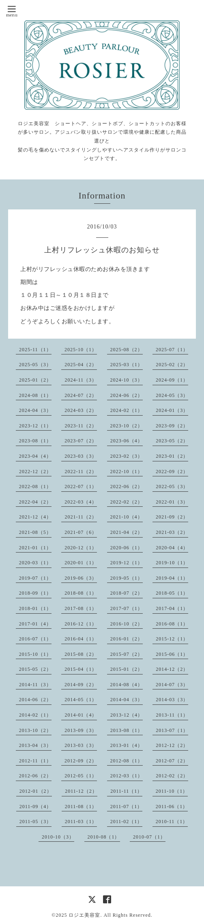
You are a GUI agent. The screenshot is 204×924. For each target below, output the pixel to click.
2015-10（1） (35, 654)
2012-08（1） (126, 761)
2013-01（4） (126, 745)
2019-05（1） (126, 578)
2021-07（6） (80, 532)
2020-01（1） (80, 562)
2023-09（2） (172, 426)
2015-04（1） (80, 669)
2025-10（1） (80, 349)
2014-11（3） (35, 684)
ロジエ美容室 (84, 915)
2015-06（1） (172, 654)
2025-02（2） (172, 364)
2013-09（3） (80, 730)
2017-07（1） (126, 608)
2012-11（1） (35, 761)
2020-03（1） (35, 562)
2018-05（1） (172, 593)
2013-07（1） (172, 730)
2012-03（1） (126, 776)
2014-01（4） (80, 715)
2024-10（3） (126, 380)
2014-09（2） (80, 684)
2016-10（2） (126, 624)
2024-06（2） (126, 395)
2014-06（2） (35, 699)
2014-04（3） (126, 699)
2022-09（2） (172, 471)
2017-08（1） (80, 608)
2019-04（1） (172, 578)
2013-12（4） (126, 715)
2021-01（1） (35, 548)
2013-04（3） (35, 745)
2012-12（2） (172, 745)
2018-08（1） (80, 593)
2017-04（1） (172, 608)
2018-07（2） (126, 593)
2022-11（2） (80, 471)
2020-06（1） (126, 548)
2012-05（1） (80, 776)
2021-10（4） (126, 517)
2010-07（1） (149, 837)
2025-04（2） (80, 364)
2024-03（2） (80, 410)
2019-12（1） (126, 562)
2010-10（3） (58, 837)
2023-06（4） (126, 441)
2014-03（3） (172, 699)
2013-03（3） (80, 745)
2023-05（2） (172, 441)
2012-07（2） (172, 761)
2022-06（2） (126, 486)
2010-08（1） (104, 837)
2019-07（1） (35, 578)
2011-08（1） (81, 806)
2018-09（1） (35, 593)
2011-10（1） (172, 791)
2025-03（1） (126, 364)
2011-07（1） (126, 806)
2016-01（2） (126, 639)
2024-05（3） (172, 395)
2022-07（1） (80, 486)
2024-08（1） (35, 395)
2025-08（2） (126, 349)
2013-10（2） (35, 730)
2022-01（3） (172, 502)
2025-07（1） (172, 349)
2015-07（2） (126, 654)
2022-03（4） (80, 502)
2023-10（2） (126, 426)
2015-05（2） (35, 669)
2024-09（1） (172, 380)
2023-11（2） (80, 426)
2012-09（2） (80, 761)
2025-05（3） (35, 364)
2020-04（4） (172, 548)
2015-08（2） (80, 654)
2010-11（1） (172, 821)
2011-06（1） (172, 806)
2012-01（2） (35, 791)
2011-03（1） (81, 821)
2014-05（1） (80, 699)
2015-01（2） (126, 669)
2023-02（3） (126, 456)
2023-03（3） (80, 456)
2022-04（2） (35, 502)
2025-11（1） (35, 349)
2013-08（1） (126, 730)
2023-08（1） (35, 441)
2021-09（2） (172, 517)
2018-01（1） (35, 608)
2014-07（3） (172, 684)
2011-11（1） (126, 791)
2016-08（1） (172, 624)
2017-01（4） (35, 624)
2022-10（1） (126, 471)
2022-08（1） (35, 486)
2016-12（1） (80, 624)
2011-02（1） (126, 821)
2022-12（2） (35, 471)
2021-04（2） (126, 532)
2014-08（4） (126, 684)
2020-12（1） (80, 548)
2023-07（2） (80, 441)
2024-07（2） (80, 395)
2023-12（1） (35, 426)
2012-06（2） (35, 776)
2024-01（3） (172, 410)
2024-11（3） (80, 380)
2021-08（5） (35, 532)
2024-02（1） (126, 410)
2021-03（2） (172, 532)
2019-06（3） (80, 578)
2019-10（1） (172, 562)
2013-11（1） (172, 715)
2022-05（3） (172, 486)
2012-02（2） (172, 776)
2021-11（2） (80, 517)
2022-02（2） (126, 502)
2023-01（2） (172, 456)
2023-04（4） (35, 456)
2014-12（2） (172, 669)
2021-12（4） (35, 517)
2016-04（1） (80, 639)
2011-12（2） (81, 791)
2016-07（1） (35, 639)
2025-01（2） (35, 380)
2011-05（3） (35, 821)
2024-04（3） (35, 410)
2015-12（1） (172, 639)
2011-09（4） (35, 806)
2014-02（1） (35, 715)
